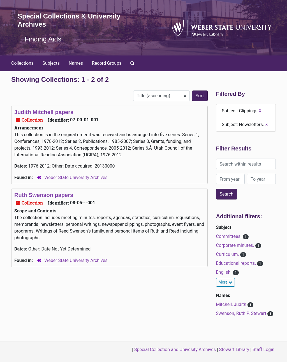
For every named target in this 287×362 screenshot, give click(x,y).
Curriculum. (228, 254)
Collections (22, 63)
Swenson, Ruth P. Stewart (242, 313)
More (226, 282)
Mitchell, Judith (231, 304)
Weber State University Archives (75, 177)
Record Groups (106, 63)
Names (76, 63)
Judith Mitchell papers (43, 112)
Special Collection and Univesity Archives (175, 349)
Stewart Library (234, 349)
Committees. (229, 236)
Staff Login (263, 349)
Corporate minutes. (235, 245)
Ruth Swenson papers (43, 195)
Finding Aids (43, 39)
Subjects (51, 63)
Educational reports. (236, 263)
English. (224, 272)
